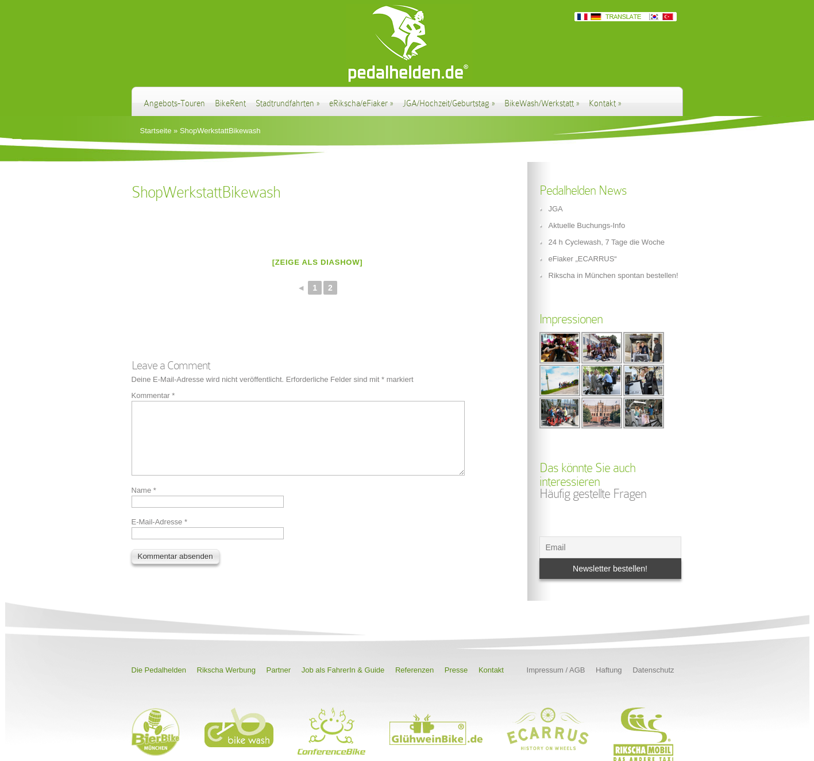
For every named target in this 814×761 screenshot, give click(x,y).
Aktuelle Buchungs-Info (587, 225)
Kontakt (605, 103)
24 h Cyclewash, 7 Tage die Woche (607, 242)
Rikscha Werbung (226, 670)
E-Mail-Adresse (160, 535)
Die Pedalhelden (159, 670)
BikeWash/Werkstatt (541, 103)
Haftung (609, 670)
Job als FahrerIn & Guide (343, 670)
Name (144, 504)
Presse (456, 670)
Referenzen (414, 670)
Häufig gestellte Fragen (592, 493)
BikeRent (230, 103)
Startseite (156, 130)
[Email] (610, 547)
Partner (279, 670)
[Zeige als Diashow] (317, 262)
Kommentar (153, 395)
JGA (556, 208)
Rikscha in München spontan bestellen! (613, 275)
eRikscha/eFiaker (361, 103)
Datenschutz (653, 670)
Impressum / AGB (556, 670)
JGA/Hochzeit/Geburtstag (449, 103)
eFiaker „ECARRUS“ (583, 258)
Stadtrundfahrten (287, 103)
